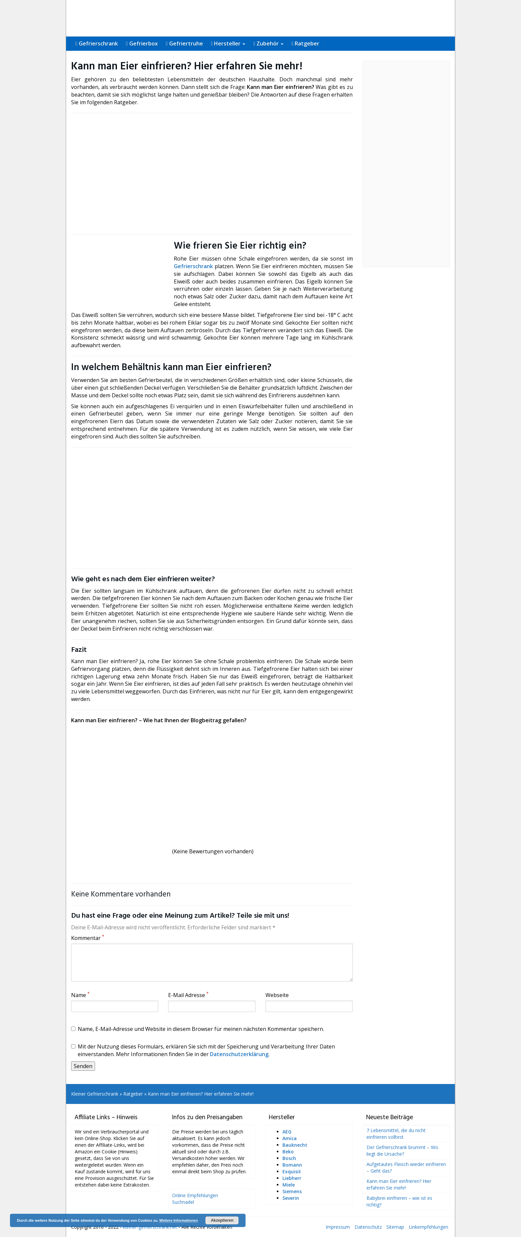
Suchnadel (183, 1202)
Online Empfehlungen (195, 1195)
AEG (286, 1131)
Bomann (292, 1165)
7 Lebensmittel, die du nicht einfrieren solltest (396, 1133)
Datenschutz (368, 1227)
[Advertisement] (212, 173)
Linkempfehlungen (428, 1227)
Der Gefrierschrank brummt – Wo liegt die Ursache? (402, 1150)
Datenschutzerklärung (239, 1054)
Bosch (289, 1158)
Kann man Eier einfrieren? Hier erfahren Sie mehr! (398, 1184)
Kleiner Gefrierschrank (94, 1094)
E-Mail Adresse (188, 995)
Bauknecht (294, 1145)
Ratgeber (133, 1094)
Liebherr (291, 1178)
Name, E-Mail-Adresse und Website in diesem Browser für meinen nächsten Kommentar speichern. (197, 1029)
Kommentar (87, 938)
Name (80, 995)
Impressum (338, 1227)
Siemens (292, 1191)
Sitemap (395, 1227)
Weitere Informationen (178, 1220)
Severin (290, 1198)
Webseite (277, 995)
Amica (289, 1138)
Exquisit (291, 1171)
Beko (288, 1151)
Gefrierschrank (193, 266)
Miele (288, 1185)
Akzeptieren (222, 1220)
